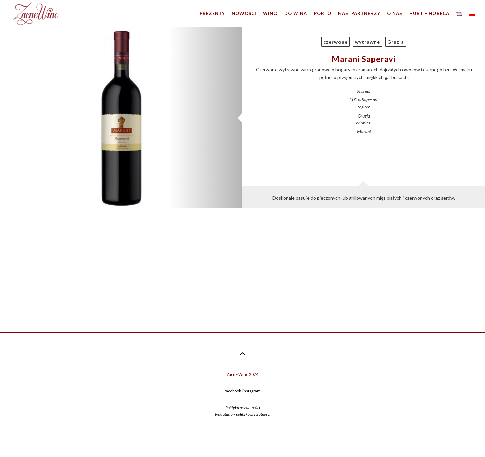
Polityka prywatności (242, 407)
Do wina (295, 13)
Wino (270, 13)
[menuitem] (459, 13)
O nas (394, 13)
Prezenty (212, 13)
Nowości (244, 13)
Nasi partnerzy (359, 13)
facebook (233, 390)
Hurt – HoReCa (429, 13)
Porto (322, 13)
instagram (252, 390)
